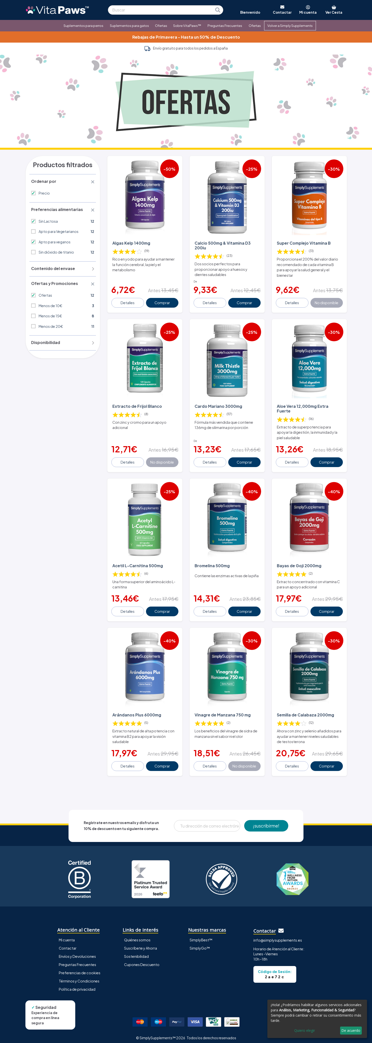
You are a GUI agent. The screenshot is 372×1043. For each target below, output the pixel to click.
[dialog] (317, 1019)
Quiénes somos (137, 936)
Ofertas (161, 25)
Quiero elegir (304, 1030)
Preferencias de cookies (79, 969)
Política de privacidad (77, 985)
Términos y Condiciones (79, 977)
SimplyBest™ (201, 936)
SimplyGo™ (200, 944)
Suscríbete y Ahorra (140, 944)
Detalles (128, 301)
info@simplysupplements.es (277, 936)
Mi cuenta (67, 936)
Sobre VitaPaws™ (187, 25)
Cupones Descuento (141, 961)
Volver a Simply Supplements (290, 25)
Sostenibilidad (136, 953)
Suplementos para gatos (129, 25)
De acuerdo (350, 1030)
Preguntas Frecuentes (225, 25)
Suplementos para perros (83, 25)
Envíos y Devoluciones (77, 953)
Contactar (67, 944)
